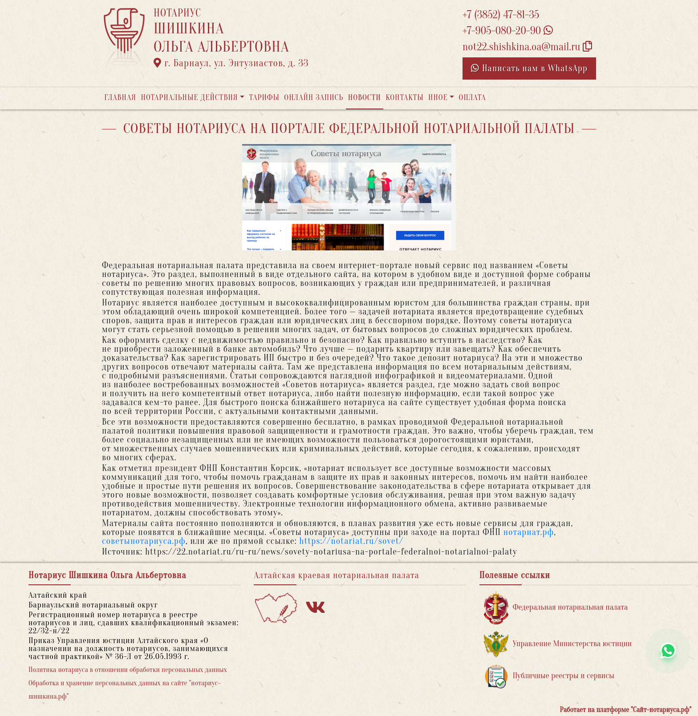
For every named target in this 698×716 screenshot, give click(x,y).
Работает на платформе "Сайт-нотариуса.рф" (625, 710)
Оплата (472, 97)
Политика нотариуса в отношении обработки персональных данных (127, 670)
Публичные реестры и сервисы (549, 676)
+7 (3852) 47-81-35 (501, 15)
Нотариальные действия (189, 97)
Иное (438, 97)
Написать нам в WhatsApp (529, 68)
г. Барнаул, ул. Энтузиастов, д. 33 (231, 63)
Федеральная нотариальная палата (556, 607)
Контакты (404, 97)
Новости (364, 97)
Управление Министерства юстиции (558, 644)
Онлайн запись (313, 97)
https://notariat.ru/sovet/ (351, 541)
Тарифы (264, 97)
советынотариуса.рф (144, 541)
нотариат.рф (528, 532)
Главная (120, 97)
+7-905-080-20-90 (508, 31)
